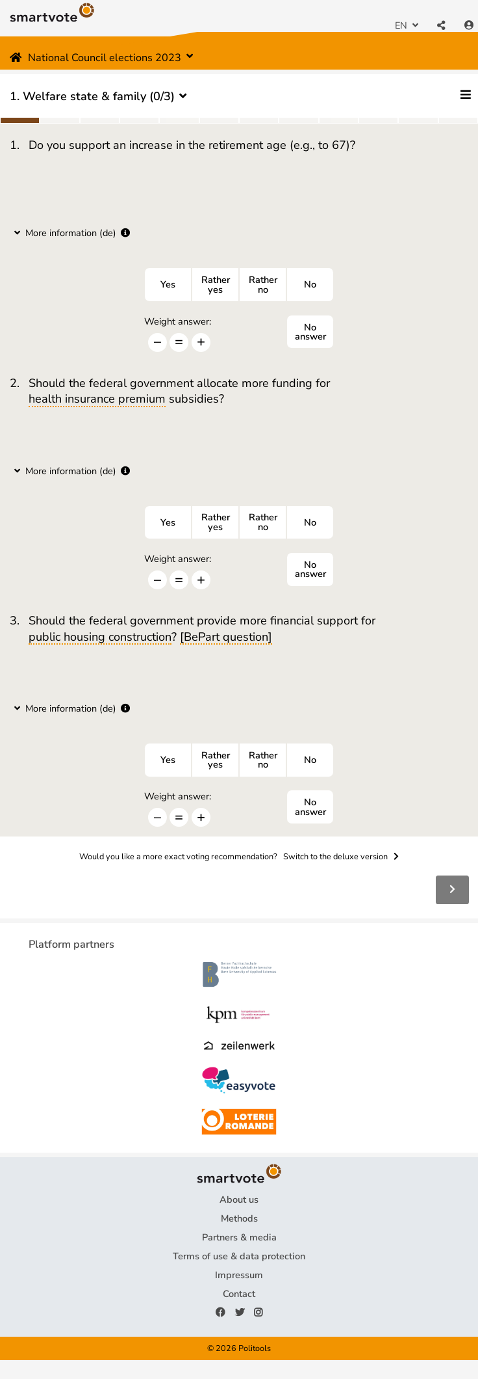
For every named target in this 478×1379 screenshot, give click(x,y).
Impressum (239, 1274)
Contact (239, 1293)
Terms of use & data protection (239, 1256)
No (310, 284)
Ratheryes (215, 284)
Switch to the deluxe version (341, 856)
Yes (167, 284)
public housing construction (100, 637)
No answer (310, 332)
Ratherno (263, 284)
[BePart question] (226, 637)
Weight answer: (177, 321)
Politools (254, 1348)
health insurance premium (97, 399)
